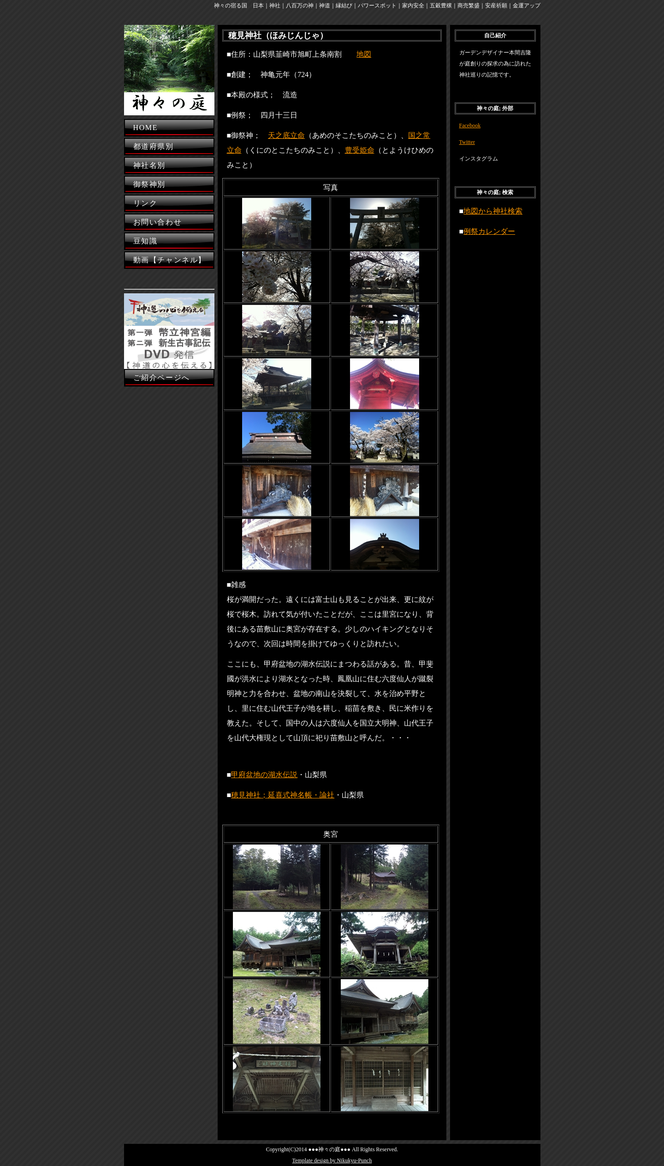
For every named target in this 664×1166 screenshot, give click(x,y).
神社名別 (149, 165)
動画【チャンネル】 (169, 260)
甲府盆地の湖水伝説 (264, 775)
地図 (363, 54)
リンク (145, 203)
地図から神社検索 (492, 211)
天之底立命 (286, 135)
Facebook (470, 125)
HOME (145, 127)
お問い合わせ (157, 222)
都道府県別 (153, 146)
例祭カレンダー (489, 231)
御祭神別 (149, 184)
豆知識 (145, 241)
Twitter (467, 142)
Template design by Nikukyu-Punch (332, 1160)
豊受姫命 (359, 150)
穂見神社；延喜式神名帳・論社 (282, 795)
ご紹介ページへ (161, 377)
